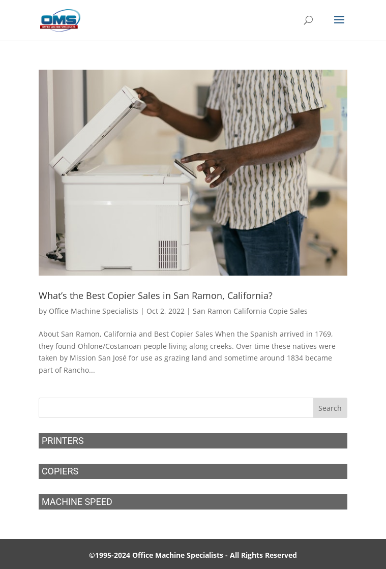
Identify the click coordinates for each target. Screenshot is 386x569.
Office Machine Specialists (93, 311)
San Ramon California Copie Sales (250, 311)
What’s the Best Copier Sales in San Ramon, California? (156, 295)
